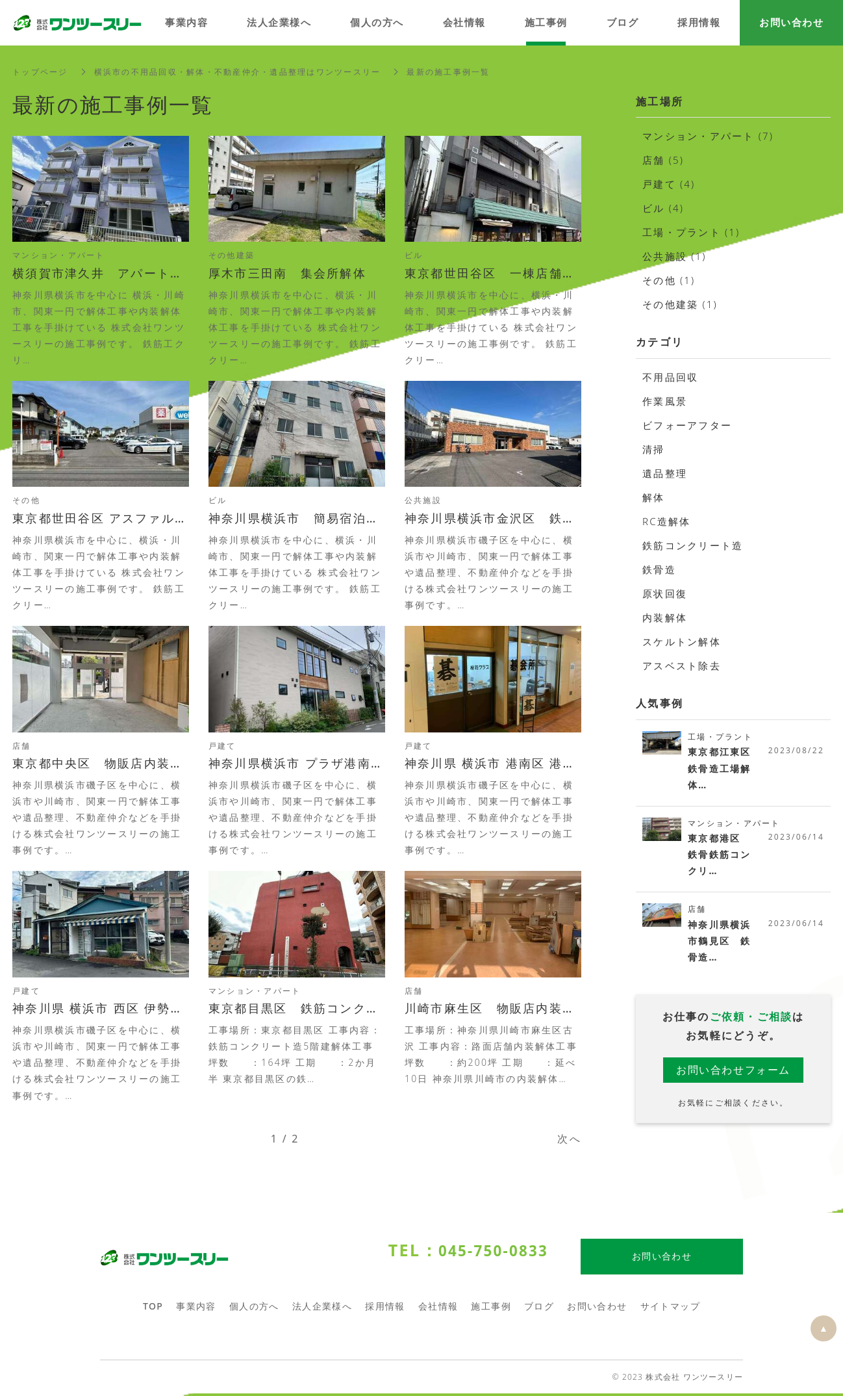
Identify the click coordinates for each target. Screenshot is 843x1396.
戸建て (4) (669, 183)
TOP (153, 1308)
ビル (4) (663, 207)
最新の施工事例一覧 (448, 71)
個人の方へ (254, 1308)
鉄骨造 (659, 569)
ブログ (539, 1308)
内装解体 (664, 617)
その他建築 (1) (680, 304)
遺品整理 (664, 473)
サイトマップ (670, 1308)
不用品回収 (670, 376)
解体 (653, 497)
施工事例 (491, 1308)
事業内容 (196, 1308)
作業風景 (664, 400)
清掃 (653, 449)
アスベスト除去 (681, 665)
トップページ (40, 71)
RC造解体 (666, 521)
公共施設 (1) (674, 256)
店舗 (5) (663, 159)
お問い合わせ (597, 1308)
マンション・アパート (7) (708, 135)
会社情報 (438, 1308)
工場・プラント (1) (691, 232)
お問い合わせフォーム (733, 1071)
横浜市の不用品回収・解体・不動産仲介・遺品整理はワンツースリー (237, 71)
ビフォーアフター (687, 425)
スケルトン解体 (681, 641)
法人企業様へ (322, 1308)
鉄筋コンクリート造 (692, 545)
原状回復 (664, 593)
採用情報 (385, 1308)
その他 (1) (669, 280)
